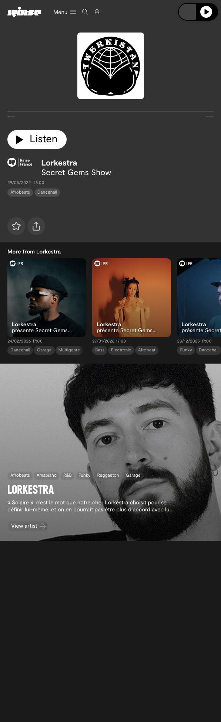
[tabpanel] (110, 113)
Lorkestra (59, 162)
